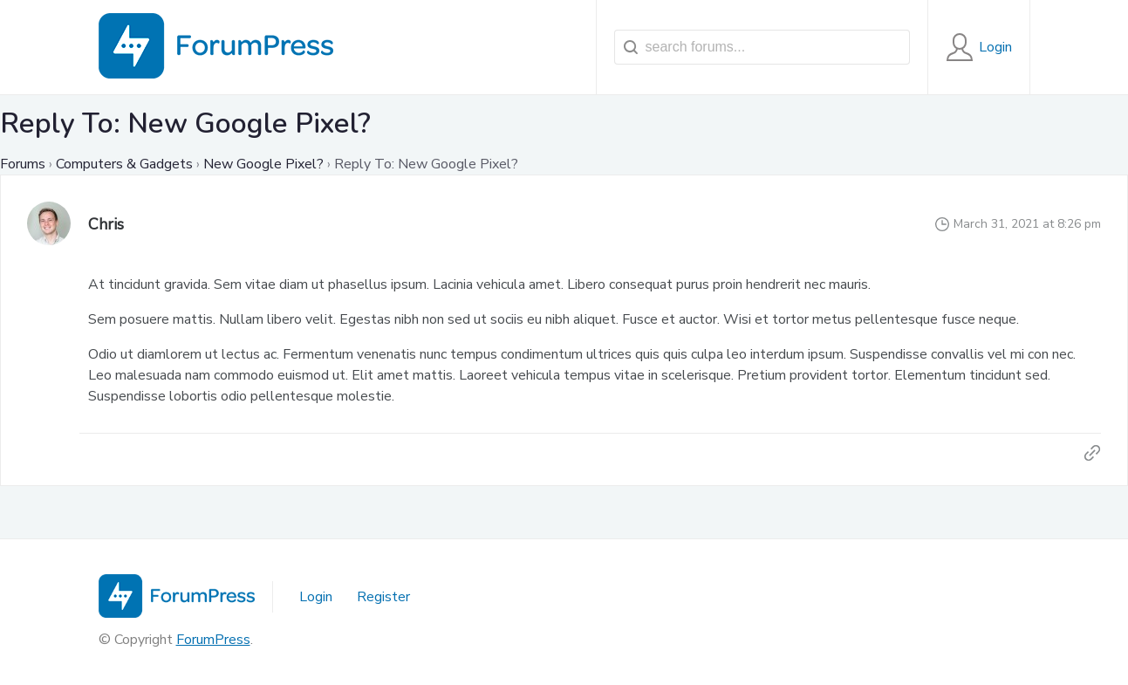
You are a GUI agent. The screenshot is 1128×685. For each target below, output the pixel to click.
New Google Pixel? (263, 164)
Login (315, 596)
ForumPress (213, 639)
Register (383, 596)
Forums (22, 164)
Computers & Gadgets (124, 164)
